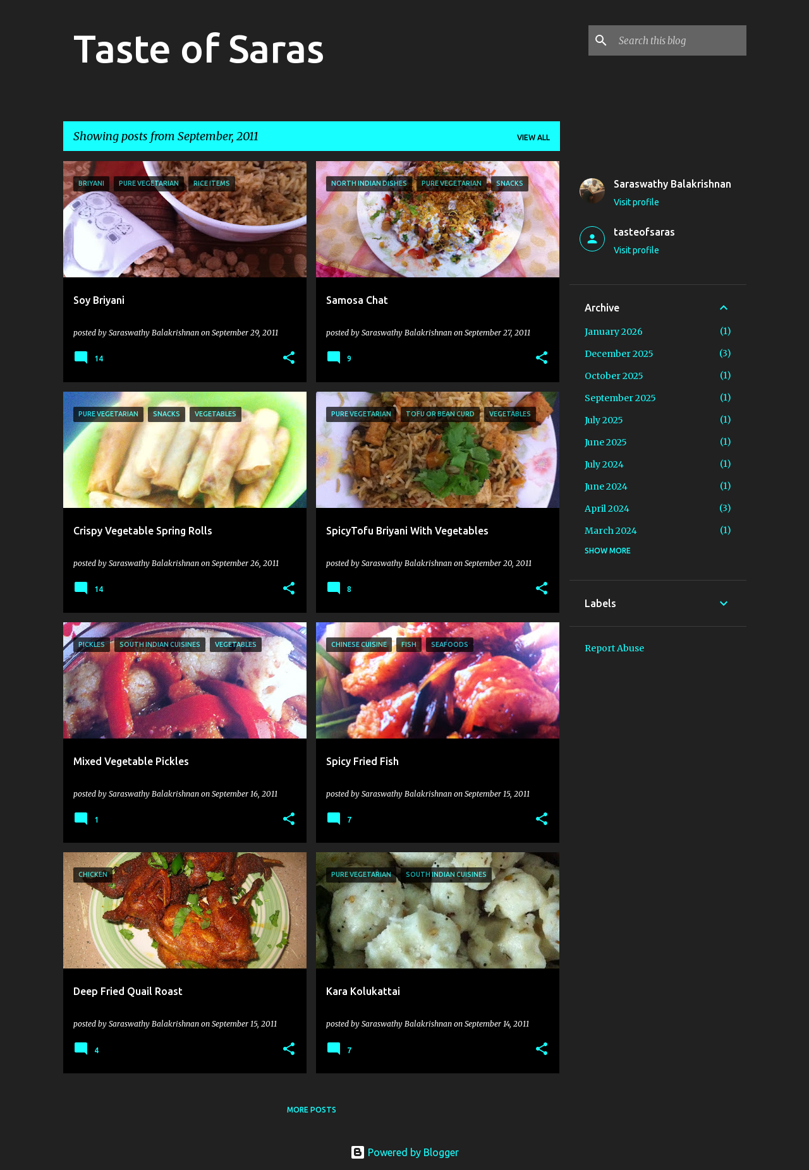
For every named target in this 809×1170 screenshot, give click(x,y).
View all (533, 137)
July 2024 (604, 464)
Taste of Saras (198, 48)
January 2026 (614, 331)
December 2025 (619, 353)
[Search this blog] (680, 40)
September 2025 (620, 398)
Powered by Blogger (404, 1152)
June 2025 (606, 442)
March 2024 (611, 530)
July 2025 (604, 420)
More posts (311, 1110)
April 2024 (607, 508)
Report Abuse (614, 648)
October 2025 (614, 376)
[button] (288, 358)
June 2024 (606, 486)
